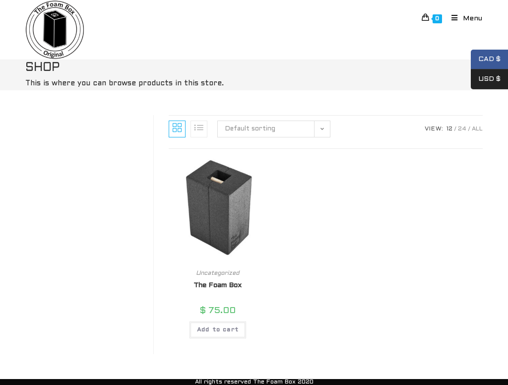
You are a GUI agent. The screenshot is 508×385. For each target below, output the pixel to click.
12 (449, 129)
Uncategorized (217, 273)
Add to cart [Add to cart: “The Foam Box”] (218, 330)
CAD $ (486, 59)
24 (462, 129)
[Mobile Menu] (463, 18)
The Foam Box (217, 285)
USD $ (486, 79)
